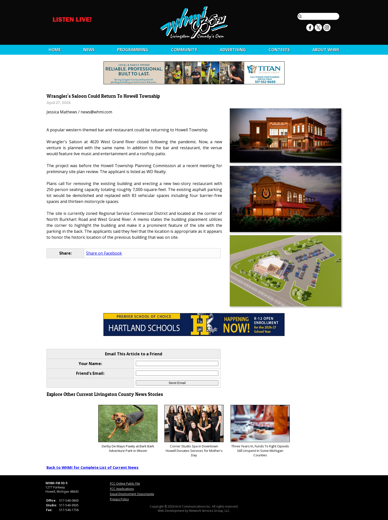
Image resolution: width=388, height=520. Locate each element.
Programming (132, 49)
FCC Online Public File (125, 483)
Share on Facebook (104, 253)
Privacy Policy (119, 499)
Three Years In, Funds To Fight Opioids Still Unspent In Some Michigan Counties (260, 431)
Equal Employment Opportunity (132, 494)
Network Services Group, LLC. (209, 511)
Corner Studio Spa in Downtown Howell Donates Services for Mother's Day (193, 431)
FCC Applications (122, 489)
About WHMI (325, 49)
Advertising (233, 49)
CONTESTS (279, 49)
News (89, 49)
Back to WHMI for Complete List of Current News (93, 467)
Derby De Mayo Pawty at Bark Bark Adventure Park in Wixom (127, 429)
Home (55, 49)
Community (184, 49)
